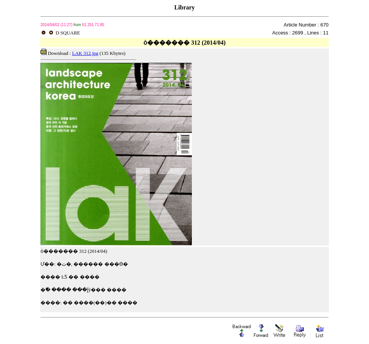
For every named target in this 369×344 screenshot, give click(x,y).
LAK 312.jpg (85, 53)
